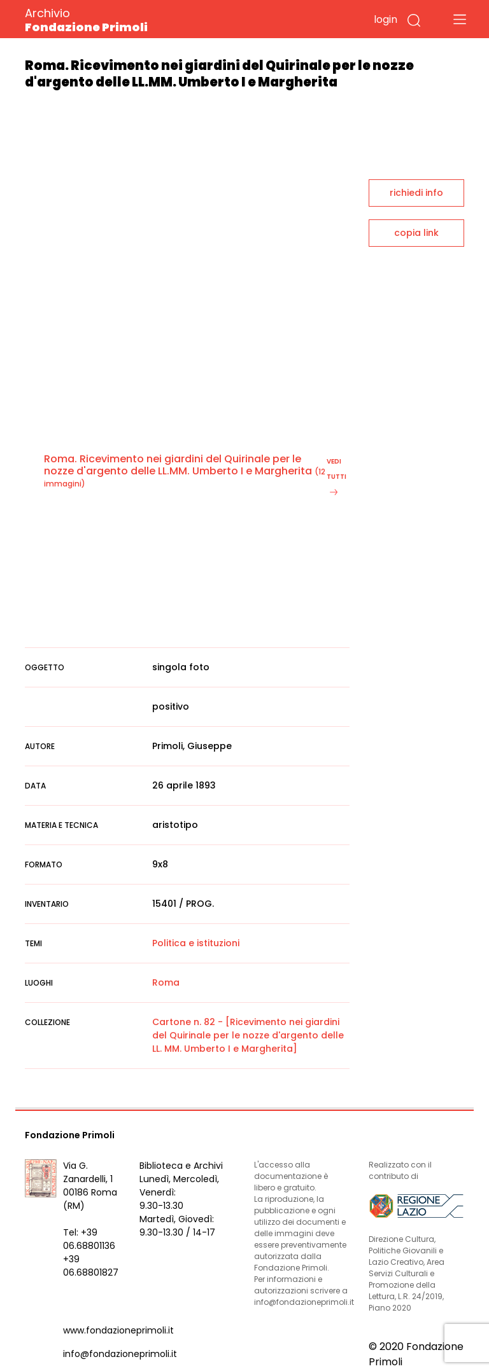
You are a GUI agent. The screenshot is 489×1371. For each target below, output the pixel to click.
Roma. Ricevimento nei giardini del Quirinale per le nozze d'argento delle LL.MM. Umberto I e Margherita (178, 464)
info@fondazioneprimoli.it (120, 1353)
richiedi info (416, 192)
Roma (166, 982)
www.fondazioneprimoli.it (118, 1330)
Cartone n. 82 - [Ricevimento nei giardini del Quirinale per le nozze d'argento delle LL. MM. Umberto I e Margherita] (248, 1035)
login (385, 19)
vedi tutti (336, 476)
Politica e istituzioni (195, 943)
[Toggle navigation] (460, 19)
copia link (416, 232)
